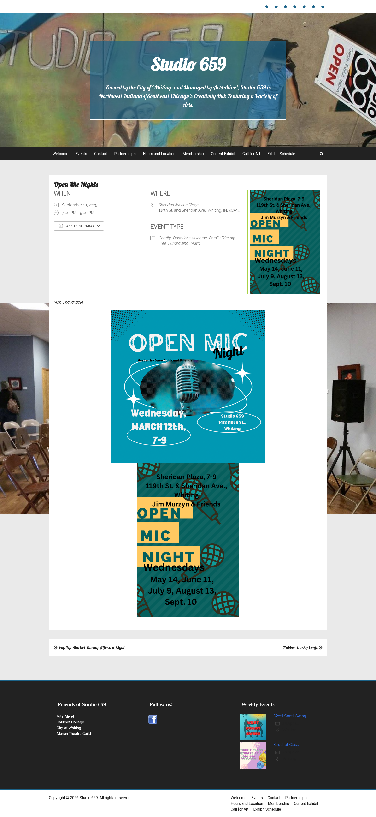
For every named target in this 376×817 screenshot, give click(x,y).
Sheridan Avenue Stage (179, 205)
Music (196, 243)
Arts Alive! (65, 716)
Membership (193, 153)
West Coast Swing (290, 716)
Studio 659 (188, 64)
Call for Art (251, 153)
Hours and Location (159, 153)
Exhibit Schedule (281, 153)
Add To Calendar (76, 226)
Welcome (60, 153)
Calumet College (70, 722)
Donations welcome (190, 238)
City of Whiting (69, 728)
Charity (165, 238)
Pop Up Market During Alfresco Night (92, 647)
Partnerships (125, 153)
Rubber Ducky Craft (300, 647)
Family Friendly (222, 238)
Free (162, 243)
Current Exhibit (223, 153)
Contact (100, 153)
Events (81, 153)
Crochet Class (286, 744)
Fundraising (178, 243)
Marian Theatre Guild (74, 733)
